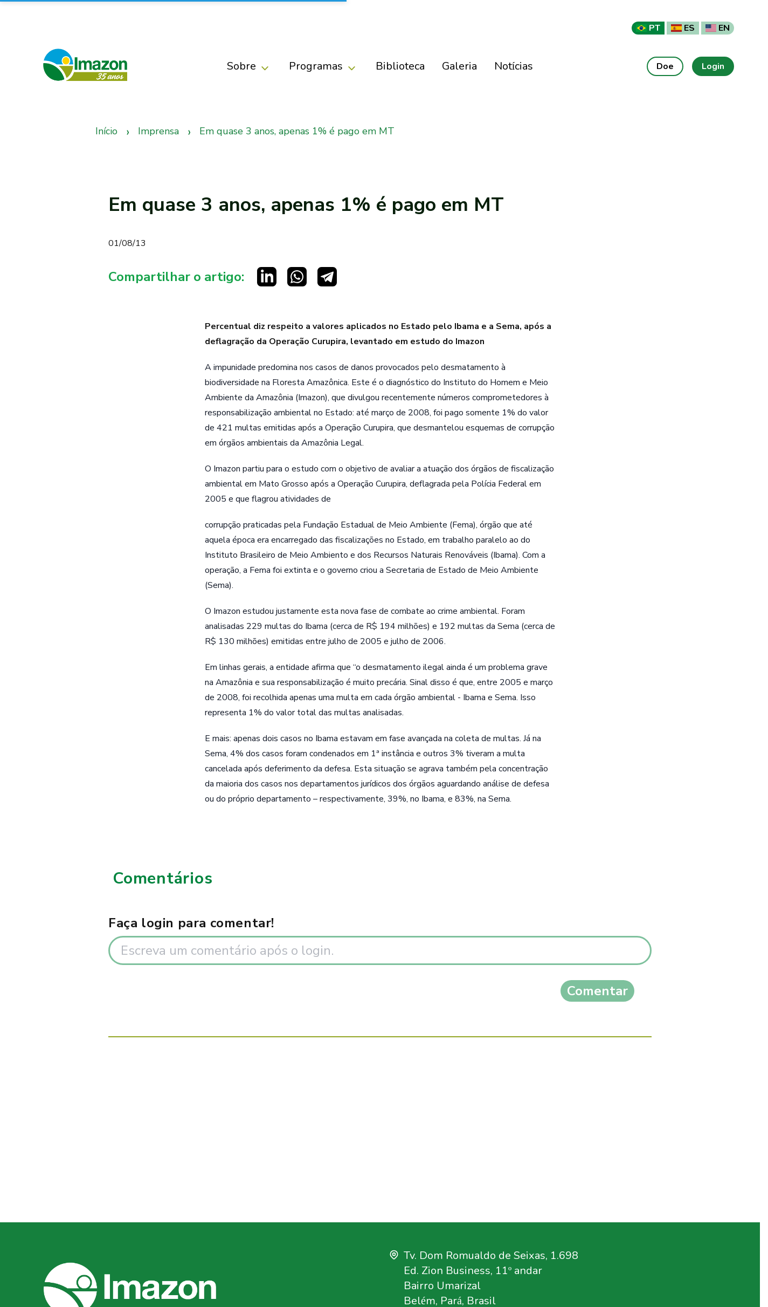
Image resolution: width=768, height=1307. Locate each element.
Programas (323, 66)
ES (683, 28)
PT (648, 28)
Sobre (249, 66)
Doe (665, 66)
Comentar (597, 991)
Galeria (459, 66)
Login (713, 66)
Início (106, 131)
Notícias (514, 66)
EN (717, 28)
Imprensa (158, 131)
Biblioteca (400, 66)
